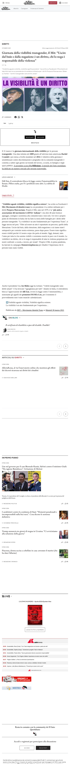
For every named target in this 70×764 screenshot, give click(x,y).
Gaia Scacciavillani (9, 377)
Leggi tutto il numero (35, 630)
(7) (66, 503)
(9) (66, 523)
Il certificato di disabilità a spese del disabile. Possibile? (28, 325)
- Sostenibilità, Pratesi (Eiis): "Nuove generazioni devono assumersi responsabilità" (26, 653)
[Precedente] (59, 346)
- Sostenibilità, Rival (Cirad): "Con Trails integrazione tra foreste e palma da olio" (25, 646)
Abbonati (52, 3)
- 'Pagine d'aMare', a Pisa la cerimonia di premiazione (18, 659)
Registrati (43, 748)
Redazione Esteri (8, 542)
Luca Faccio (11, 329)
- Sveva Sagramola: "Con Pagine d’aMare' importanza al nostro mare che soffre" (25, 656)
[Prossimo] (65, 346)
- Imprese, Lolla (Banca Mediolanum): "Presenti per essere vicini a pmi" (23, 666)
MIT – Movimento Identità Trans (30, 310)
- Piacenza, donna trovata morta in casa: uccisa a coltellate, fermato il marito (24, 663)
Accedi (27, 748)
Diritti (5, 44)
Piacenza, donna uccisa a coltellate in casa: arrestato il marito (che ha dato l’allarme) (29, 551)
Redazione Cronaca (9, 561)
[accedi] (63, 3)
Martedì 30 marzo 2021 (55, 310)
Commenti (6, 117)
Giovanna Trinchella (10, 523)
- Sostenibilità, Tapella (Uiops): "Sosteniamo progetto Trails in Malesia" (23, 649)
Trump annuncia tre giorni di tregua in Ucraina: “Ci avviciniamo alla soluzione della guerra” (29, 532)
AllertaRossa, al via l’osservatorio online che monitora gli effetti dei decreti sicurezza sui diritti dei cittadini (28, 369)
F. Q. (4, 65)
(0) (7, 335)
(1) (66, 377)
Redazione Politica (9, 503)
